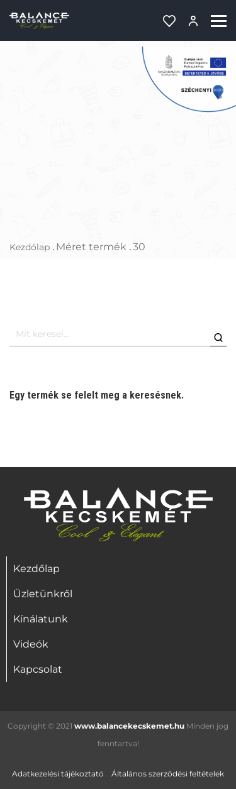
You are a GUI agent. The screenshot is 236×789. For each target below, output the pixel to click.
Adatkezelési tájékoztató (58, 773)
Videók (30, 644)
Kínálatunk (40, 619)
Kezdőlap (29, 247)
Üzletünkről (42, 594)
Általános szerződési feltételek (167, 773)
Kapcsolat (37, 669)
